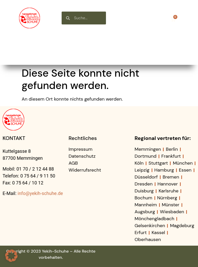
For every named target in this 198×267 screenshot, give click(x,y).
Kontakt (101, 54)
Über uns (110, 42)
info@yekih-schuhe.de (40, 193)
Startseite (37, 42)
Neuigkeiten (153, 42)
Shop (74, 42)
